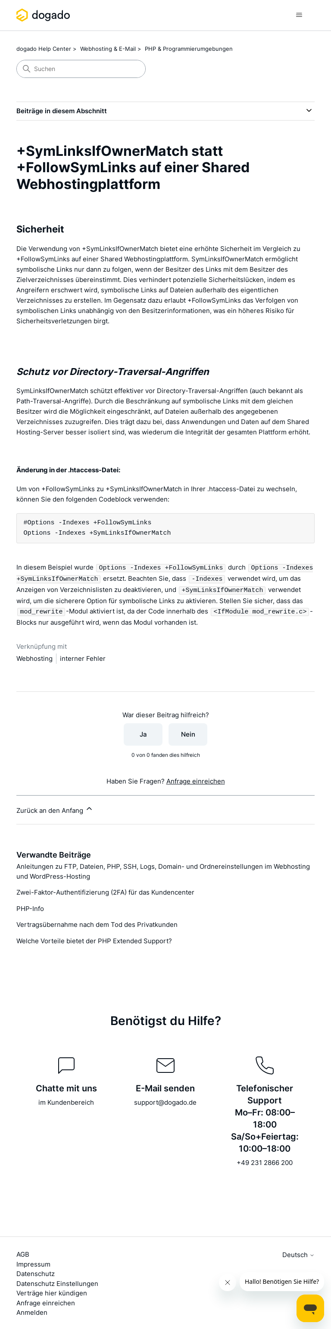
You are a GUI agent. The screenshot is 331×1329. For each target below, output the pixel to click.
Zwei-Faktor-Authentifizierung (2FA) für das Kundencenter (105, 890)
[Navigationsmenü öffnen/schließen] (299, 15)
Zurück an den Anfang (55, 807)
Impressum (33, 1262)
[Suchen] (81, 68)
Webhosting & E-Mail (108, 48)
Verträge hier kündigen (51, 1291)
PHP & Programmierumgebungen (189, 48)
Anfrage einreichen (195, 779)
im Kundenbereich (66, 1101)
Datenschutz (35, 1272)
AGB (22, 1252)
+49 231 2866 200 (265, 1161)
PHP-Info (30, 907)
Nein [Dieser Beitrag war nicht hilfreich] (188, 732)
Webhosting (34, 657)
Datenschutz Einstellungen (57, 1282)
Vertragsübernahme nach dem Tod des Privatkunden (97, 923)
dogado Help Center (43, 48)
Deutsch (298, 1253)
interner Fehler (83, 657)
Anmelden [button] (31, 1311)
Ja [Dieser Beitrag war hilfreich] (143, 732)
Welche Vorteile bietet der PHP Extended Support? (94, 939)
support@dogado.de (165, 1101)
